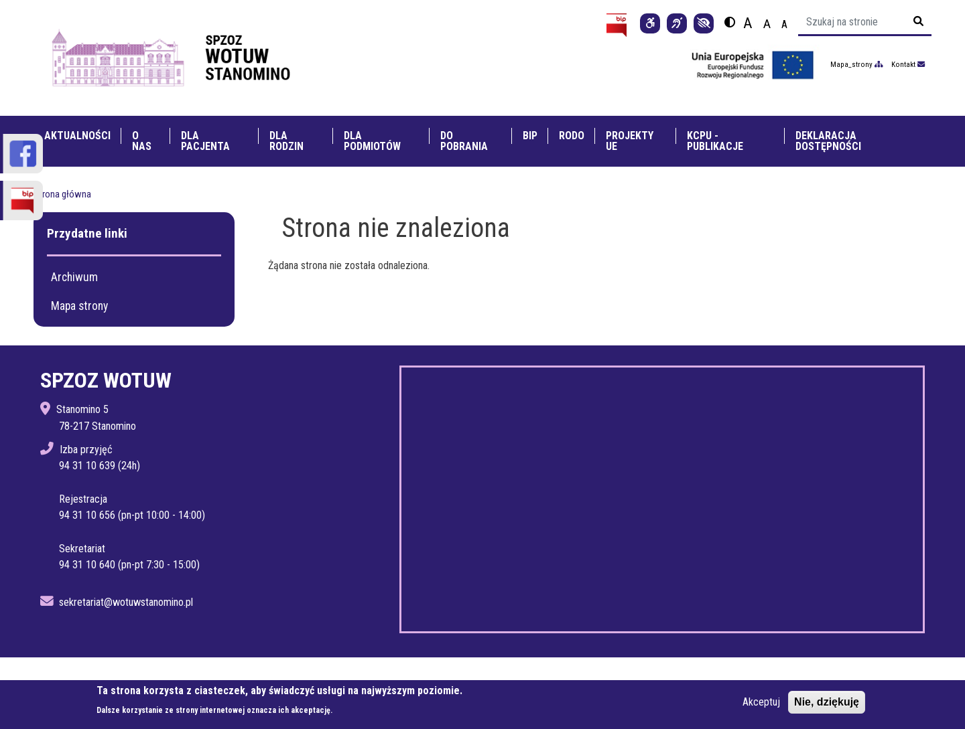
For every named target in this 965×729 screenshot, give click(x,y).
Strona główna (62, 194)
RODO (571, 135)
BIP (530, 135)
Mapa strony (79, 306)
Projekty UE (629, 141)
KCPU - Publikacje (715, 141)
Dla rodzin (286, 141)
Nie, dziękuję (826, 702)
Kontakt (903, 64)
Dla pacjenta (205, 141)
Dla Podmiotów (372, 141)
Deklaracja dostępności (828, 141)
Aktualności (77, 135)
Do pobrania (464, 141)
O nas (141, 141)
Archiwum (74, 277)
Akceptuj (761, 702)
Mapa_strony (851, 64)
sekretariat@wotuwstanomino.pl (126, 602)
